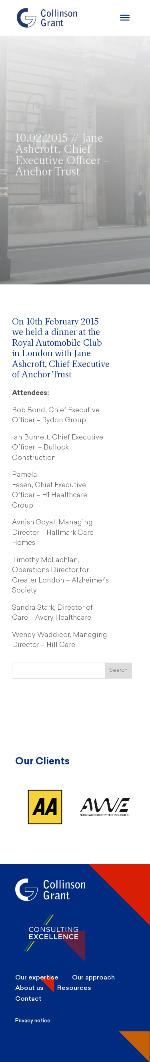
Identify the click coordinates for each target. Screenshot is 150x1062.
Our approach (93, 977)
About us (29, 987)
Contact (28, 998)
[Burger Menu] (125, 17)
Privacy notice (32, 1021)
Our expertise (36, 977)
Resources (74, 987)
